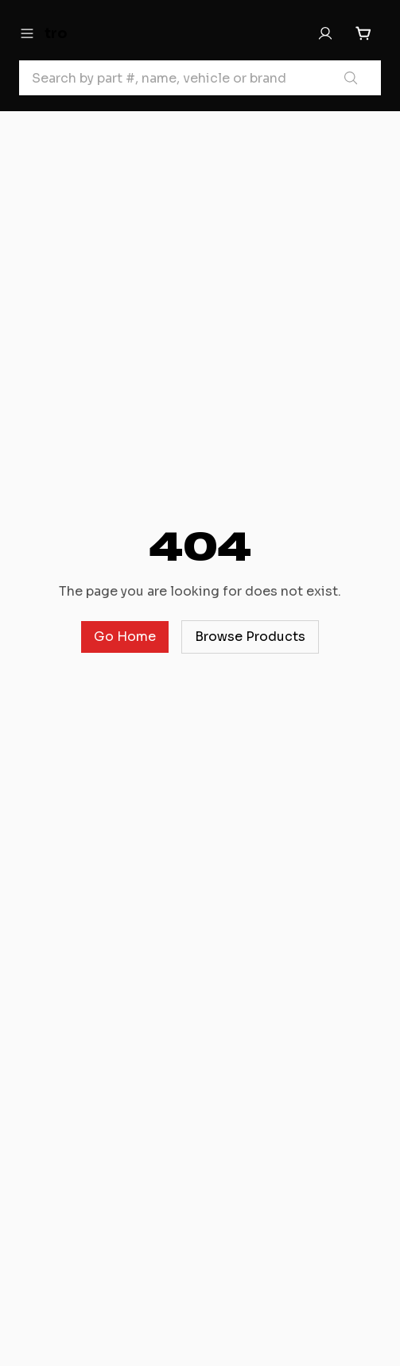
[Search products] (350, 77)
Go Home (125, 636)
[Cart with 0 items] (363, 33)
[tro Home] (97, 33)
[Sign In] (325, 33)
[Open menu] (27, 33)
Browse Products (250, 636)
